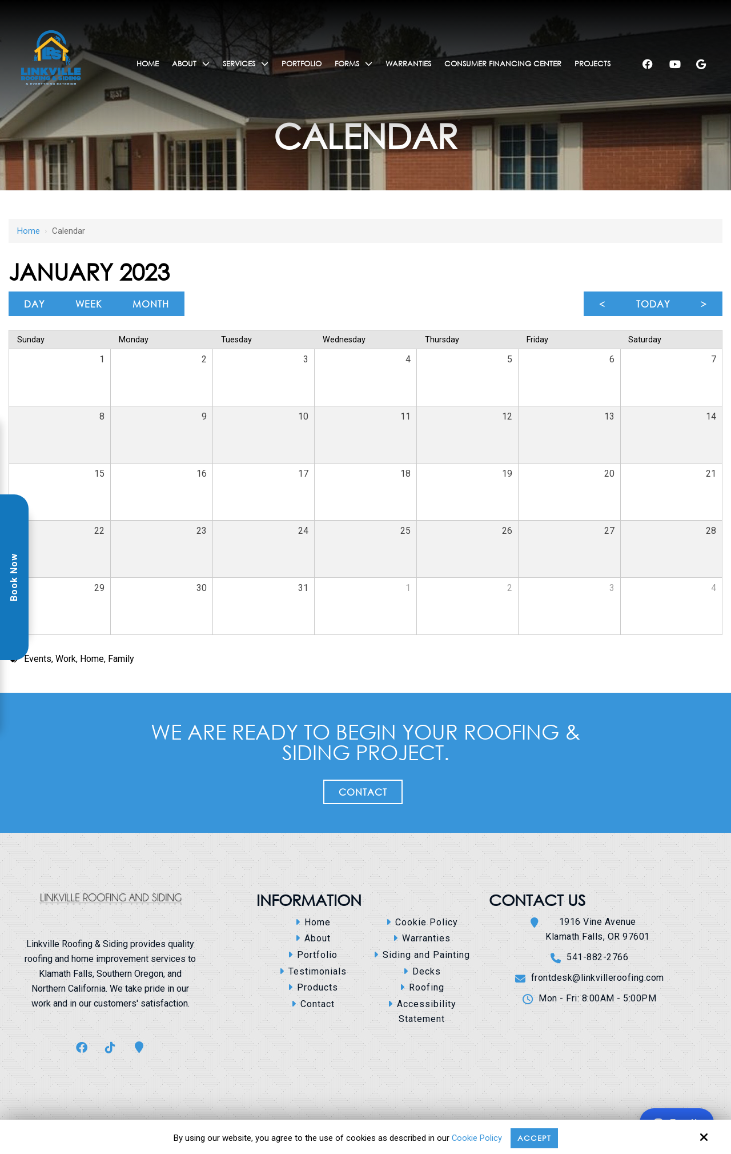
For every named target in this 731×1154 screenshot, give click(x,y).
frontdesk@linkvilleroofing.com (597, 977)
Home (28, 231)
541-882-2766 (597, 957)
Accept (534, 1137)
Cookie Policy (475, 1138)
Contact (363, 792)
